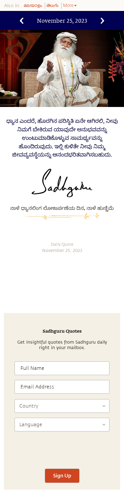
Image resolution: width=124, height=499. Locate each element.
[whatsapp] (37, 274)
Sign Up (62, 475)
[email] (89, 274)
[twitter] (65, 274)
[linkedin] (77, 274)
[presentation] (62, 447)
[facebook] (52, 274)
